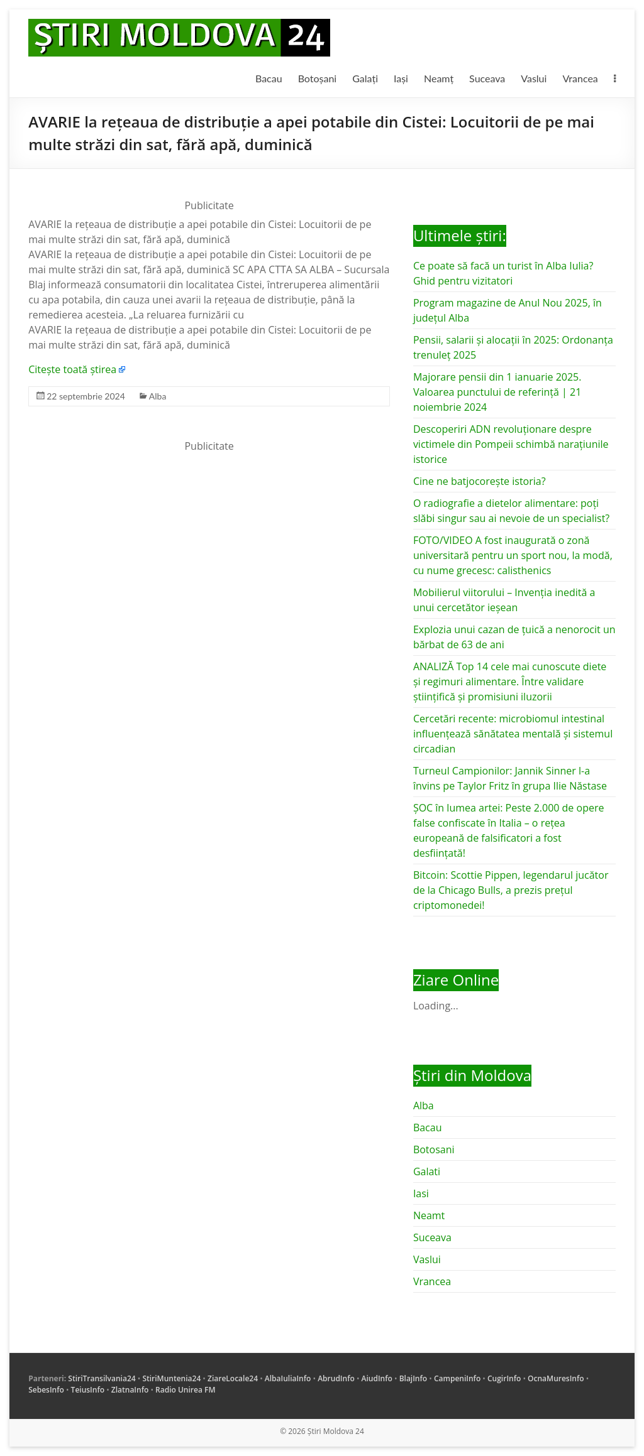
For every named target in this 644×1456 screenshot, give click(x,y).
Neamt (429, 1215)
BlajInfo (413, 1378)
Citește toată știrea (72, 369)
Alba (158, 396)
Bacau (268, 78)
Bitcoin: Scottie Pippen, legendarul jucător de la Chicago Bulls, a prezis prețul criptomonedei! (511, 890)
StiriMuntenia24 (171, 1378)
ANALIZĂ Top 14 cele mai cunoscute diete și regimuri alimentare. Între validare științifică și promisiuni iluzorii (509, 682)
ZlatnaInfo (130, 1389)
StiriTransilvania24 (101, 1378)
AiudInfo (377, 1378)
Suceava (487, 78)
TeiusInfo (87, 1389)
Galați (365, 78)
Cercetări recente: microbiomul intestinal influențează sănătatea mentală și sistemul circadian (513, 734)
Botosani (434, 1149)
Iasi (421, 1193)
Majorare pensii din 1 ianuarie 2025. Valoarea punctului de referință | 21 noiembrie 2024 (497, 392)
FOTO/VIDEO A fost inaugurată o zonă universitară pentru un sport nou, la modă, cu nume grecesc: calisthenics (513, 555)
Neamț (438, 78)
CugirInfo (504, 1378)
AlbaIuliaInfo (288, 1378)
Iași (401, 78)
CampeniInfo (457, 1378)
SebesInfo (46, 1389)
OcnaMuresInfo (556, 1378)
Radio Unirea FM (185, 1389)
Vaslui (534, 78)
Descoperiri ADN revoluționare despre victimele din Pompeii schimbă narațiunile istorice (511, 444)
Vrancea (579, 78)
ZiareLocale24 (233, 1378)
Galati (426, 1171)
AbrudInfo (336, 1378)
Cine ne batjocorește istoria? (479, 481)
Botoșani (317, 78)
